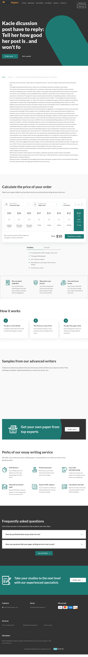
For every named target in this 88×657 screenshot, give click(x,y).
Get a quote (26, 59)
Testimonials (31, 5)
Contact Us (63, 5)
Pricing (24, 5)
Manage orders (82, 5)
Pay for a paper (48, 627)
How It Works (39, 5)
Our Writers (48, 5)
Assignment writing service (30, 627)
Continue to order (74, 239)
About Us (56, 5)
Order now (9, 59)
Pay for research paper (8, 627)
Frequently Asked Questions (37, 610)
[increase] (81, 207)
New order (81, 9)
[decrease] (75, 207)
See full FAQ (43, 556)
